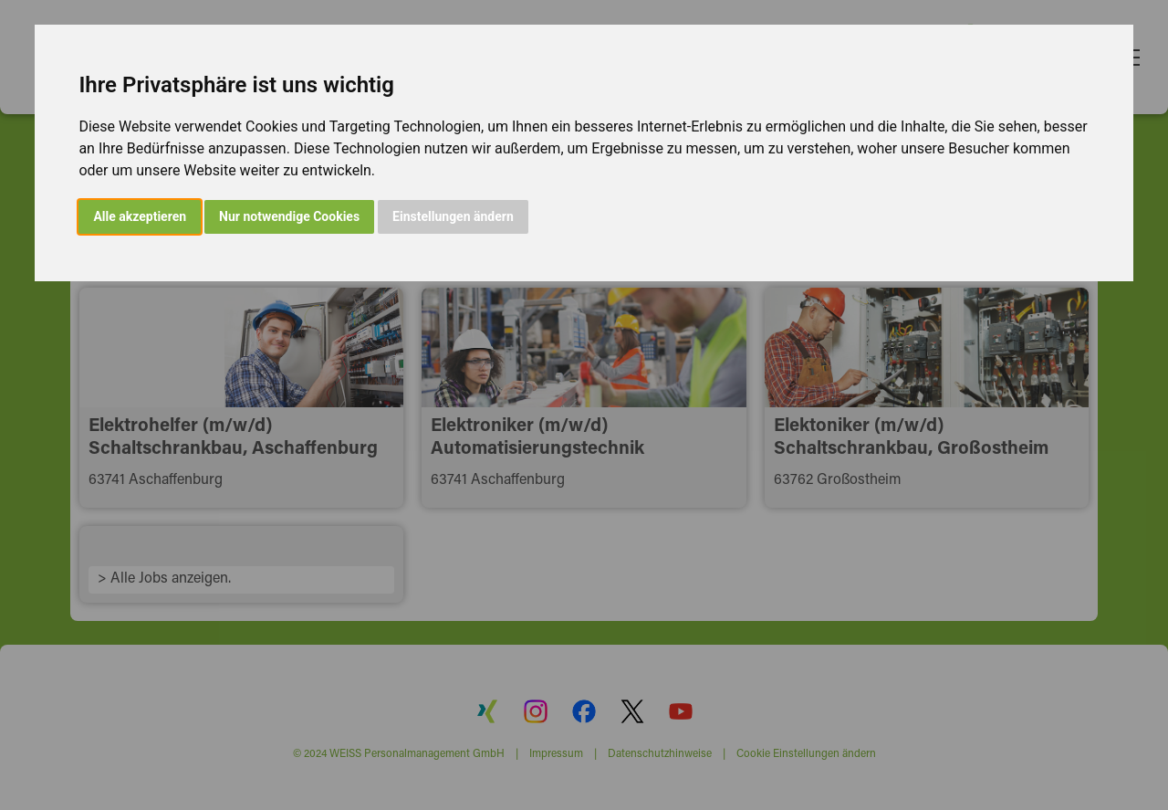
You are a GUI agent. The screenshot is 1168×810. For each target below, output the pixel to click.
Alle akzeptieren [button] (139, 216)
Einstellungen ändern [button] (453, 216)
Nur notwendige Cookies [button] (289, 216)
